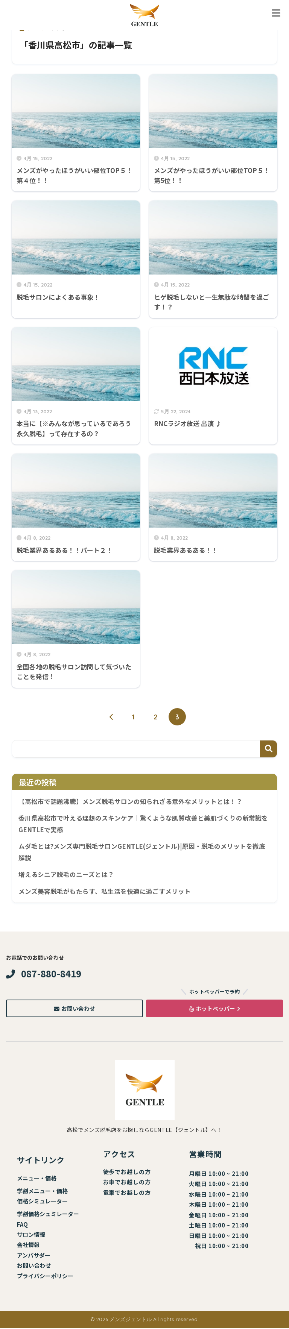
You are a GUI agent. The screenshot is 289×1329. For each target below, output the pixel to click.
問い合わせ (37, 1267)
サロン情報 (31, 1235)
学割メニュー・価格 (42, 1192)
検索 (268, 748)
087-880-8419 (44, 974)
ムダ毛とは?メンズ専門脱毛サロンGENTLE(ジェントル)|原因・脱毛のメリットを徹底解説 (142, 852)
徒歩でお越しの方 (127, 1173)
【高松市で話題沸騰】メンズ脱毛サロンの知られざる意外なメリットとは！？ (130, 801)
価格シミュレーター (42, 1202)
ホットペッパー (214, 1009)
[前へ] (111, 717)
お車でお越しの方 (127, 1183)
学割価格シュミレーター (48, 1215)
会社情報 (28, 1246)
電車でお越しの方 (127, 1193)
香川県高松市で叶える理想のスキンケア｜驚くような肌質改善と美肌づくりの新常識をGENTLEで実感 (142, 824)
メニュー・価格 (36, 1179)
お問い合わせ (74, 1009)
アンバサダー (33, 1256)
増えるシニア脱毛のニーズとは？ (66, 875)
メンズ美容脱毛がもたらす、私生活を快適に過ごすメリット (104, 892)
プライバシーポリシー (45, 1277)
